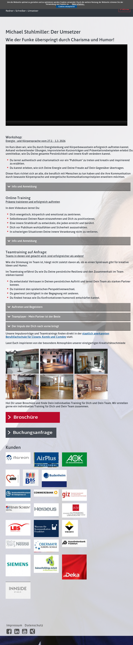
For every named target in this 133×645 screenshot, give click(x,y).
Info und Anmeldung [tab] (24, 186)
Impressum (14, 625)
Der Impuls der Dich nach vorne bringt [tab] (35, 326)
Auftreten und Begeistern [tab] (26, 307)
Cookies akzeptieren (66, 6)
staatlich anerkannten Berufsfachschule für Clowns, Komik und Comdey (57, 335)
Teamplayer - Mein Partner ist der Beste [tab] (35, 316)
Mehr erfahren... (78, 4)
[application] (66, 85)
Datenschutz (34, 625)
